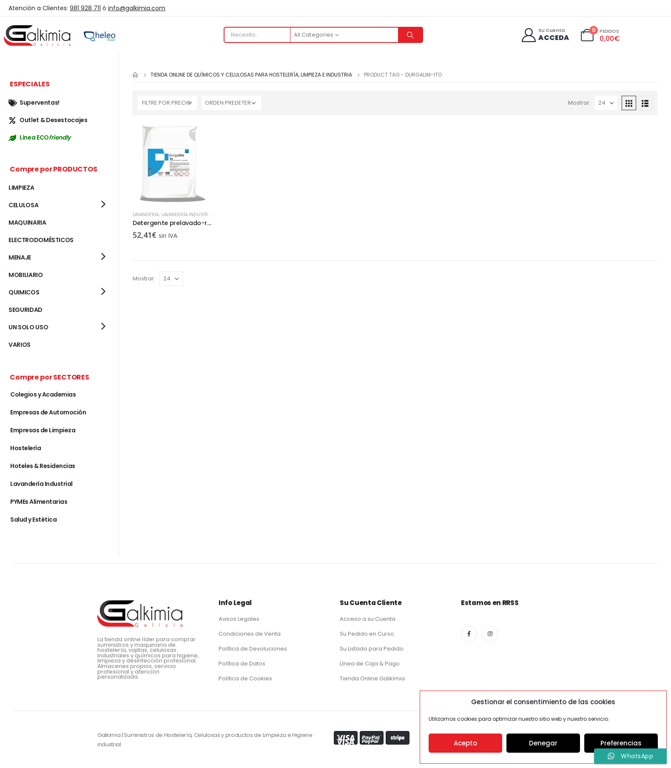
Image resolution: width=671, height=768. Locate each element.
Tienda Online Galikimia (372, 678)
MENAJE (20, 257)
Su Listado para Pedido (372, 649)
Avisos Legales (239, 619)
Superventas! (34, 102)
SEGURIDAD (26, 309)
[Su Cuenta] (544, 35)
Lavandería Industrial (188, 214)
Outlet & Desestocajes (48, 120)
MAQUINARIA (27, 222)
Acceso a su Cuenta (367, 619)
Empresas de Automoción (48, 412)
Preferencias (621, 743)
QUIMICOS (24, 292)
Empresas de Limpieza (42, 430)
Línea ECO (40, 137)
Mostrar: (579, 103)
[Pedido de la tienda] (231, 103)
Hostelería (25, 448)
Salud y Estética (33, 519)
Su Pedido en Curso (367, 634)
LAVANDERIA (146, 214)
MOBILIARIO (26, 275)
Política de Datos (242, 664)
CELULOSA (23, 205)
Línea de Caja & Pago (370, 664)
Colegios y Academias (43, 394)
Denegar (543, 743)
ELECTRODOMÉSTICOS (41, 240)
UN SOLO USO (28, 327)
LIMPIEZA (21, 187)
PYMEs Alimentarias (38, 501)
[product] (173, 164)
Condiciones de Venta (250, 634)
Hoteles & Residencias (42, 466)
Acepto (465, 743)
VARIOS (20, 344)
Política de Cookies (245, 678)
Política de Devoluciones (253, 649)
